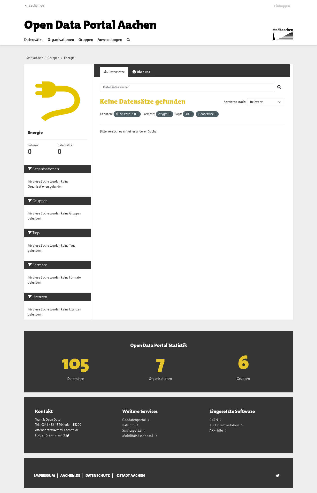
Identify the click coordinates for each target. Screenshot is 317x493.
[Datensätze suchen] (187, 87)
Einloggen (282, 6)
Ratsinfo (128, 425)
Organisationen (61, 40)
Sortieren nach (234, 102)
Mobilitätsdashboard (138, 436)
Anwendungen (110, 40)
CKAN (214, 420)
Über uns (141, 72)
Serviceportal (132, 430)
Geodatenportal (134, 420)
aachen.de (70, 475)
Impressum (44, 475)
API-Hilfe (216, 430)
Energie (69, 58)
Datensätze (33, 40)
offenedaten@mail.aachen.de (57, 430)
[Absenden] (279, 87)
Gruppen (85, 40)
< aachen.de (34, 5)
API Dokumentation (224, 425)
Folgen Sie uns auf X (52, 435)
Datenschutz (97, 475)
